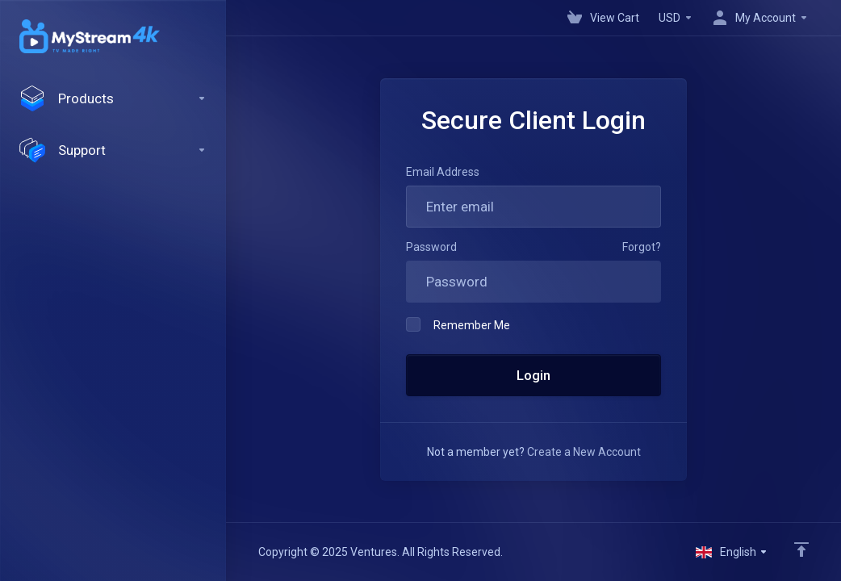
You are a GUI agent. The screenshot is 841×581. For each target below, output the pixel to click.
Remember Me (458, 324)
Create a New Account (584, 451)
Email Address (442, 171)
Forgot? (641, 246)
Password (431, 246)
